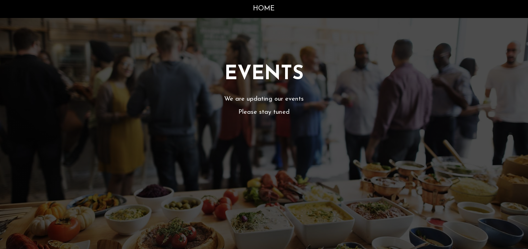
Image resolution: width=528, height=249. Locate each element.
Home (264, 8)
